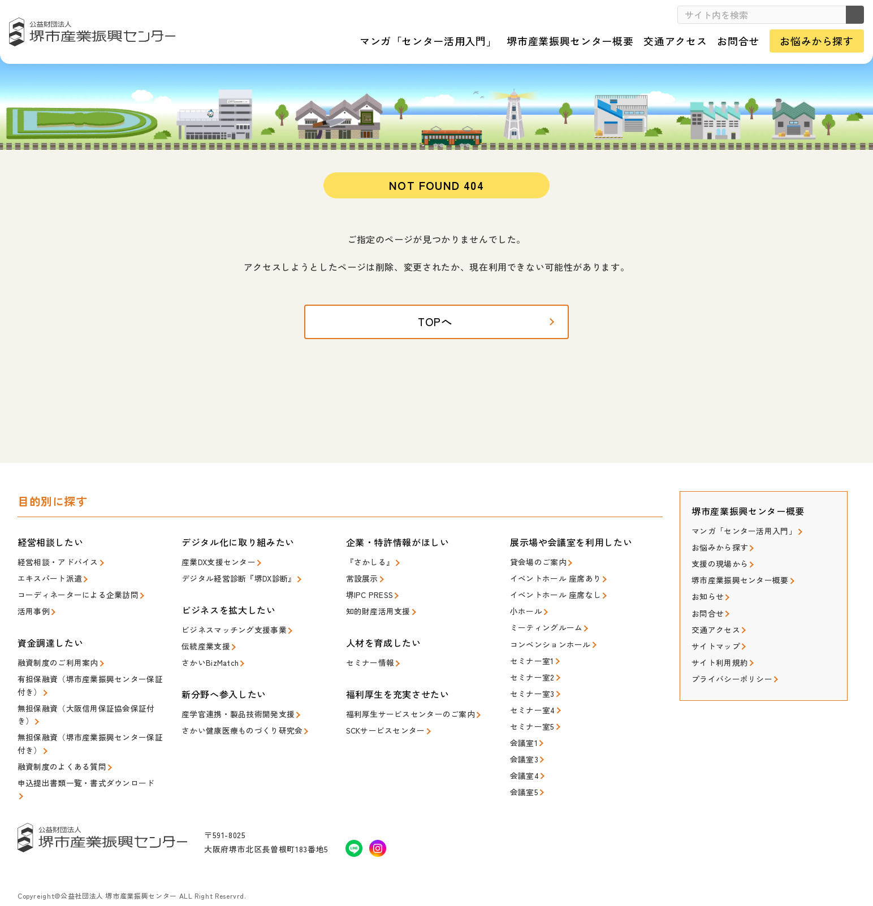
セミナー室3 (530, 686)
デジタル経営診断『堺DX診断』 (234, 579)
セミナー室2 (530, 671)
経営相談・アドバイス (55, 564)
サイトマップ (714, 640)
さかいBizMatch (208, 660)
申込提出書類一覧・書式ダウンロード (81, 771)
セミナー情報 (368, 660)
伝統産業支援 (204, 645)
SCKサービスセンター (383, 725)
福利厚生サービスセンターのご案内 (406, 710)
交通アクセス (714, 624)
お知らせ (706, 594)
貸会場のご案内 (536, 564)
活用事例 (32, 610)
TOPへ (436, 325)
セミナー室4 (531, 701)
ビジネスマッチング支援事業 (230, 630)
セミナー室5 (530, 717)
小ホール (525, 610)
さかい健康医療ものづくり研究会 (237, 725)
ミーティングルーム (543, 625)
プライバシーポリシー (729, 670)
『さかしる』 (368, 564)
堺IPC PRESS (368, 594)
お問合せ (706, 609)
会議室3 (523, 747)
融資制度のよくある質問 (59, 756)
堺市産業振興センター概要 (736, 579)
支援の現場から (718, 563)
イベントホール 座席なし (552, 594)
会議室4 (523, 762)
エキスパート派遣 (47, 579)
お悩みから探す (718, 548)
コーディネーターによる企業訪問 (74, 594)
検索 (851, 15)
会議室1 (523, 732)
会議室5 (523, 778)
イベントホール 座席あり (552, 579)
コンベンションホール (547, 640)
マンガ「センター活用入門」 (740, 533)
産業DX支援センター (216, 564)
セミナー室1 (530, 656)
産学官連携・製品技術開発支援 (234, 710)
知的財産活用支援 (376, 610)
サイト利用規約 (718, 655)
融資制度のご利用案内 (55, 660)
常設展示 (361, 579)
